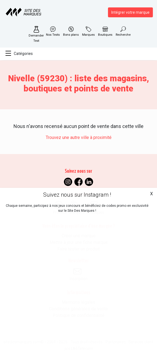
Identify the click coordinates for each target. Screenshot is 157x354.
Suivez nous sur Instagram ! (77, 194)
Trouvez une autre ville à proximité (79, 137)
